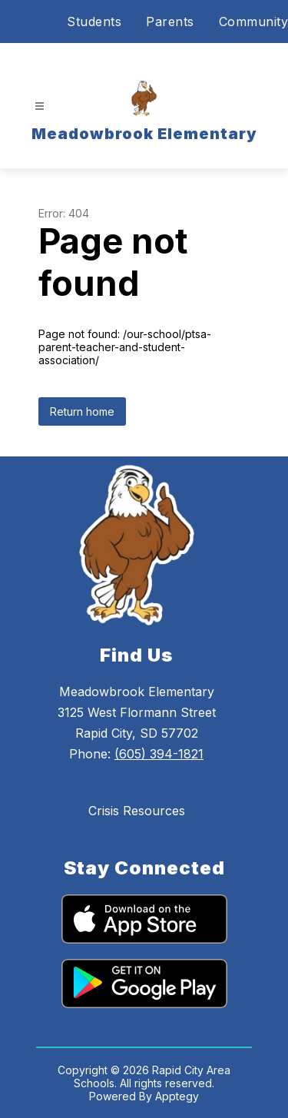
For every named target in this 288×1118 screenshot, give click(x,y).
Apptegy (177, 1096)
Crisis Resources (136, 810)
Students (94, 21)
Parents (170, 21)
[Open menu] (39, 106)
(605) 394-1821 (159, 753)
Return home (82, 411)
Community (254, 21)
